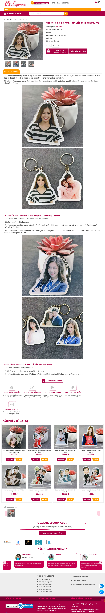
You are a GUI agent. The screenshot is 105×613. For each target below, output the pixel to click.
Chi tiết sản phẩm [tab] (11, 71)
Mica (15, 19)
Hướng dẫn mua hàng (45, 584)
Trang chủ (8, 19)
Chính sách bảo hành (45, 589)
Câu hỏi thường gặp (45, 579)
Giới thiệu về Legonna (45, 582)
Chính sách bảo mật (45, 586)
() (97, 2)
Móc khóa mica (22, 19)
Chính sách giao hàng (45, 591)
